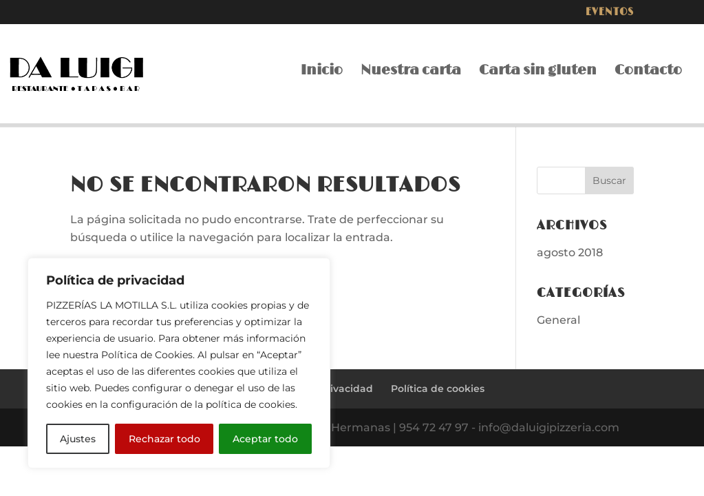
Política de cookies (437, 388)
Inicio (322, 72)
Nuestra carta (411, 72)
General (558, 320)
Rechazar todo (164, 439)
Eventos (610, 13)
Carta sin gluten (538, 72)
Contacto (648, 72)
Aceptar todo (265, 439)
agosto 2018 (570, 252)
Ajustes (78, 439)
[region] (179, 363)
